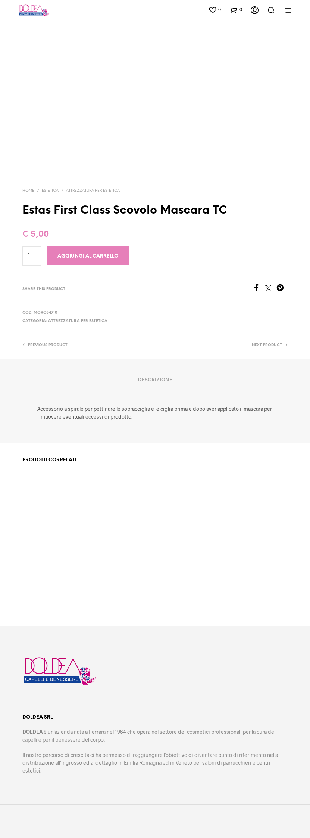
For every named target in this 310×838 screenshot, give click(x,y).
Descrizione (155, 380)
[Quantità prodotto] (31, 256)
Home (28, 191)
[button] (214, 9)
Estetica (50, 191)
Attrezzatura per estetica (93, 191)
